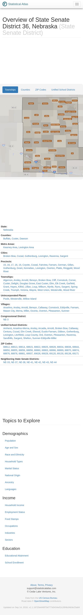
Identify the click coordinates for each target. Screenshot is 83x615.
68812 (6, 347)
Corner (72, 280)
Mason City (9, 310)
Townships (10, 89)
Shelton (27, 338)
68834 (60, 347)
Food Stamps (12, 519)
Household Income (14, 505)
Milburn (42, 286)
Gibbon (61, 331)
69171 (75, 353)
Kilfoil (21, 286)
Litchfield (19, 335)
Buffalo (6, 238)
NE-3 (6, 319)
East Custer (42, 283)
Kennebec (29, 268)
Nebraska (8, 230)
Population (10, 440)
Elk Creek (60, 283)
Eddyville (64, 307)
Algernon (7, 280)
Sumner (65, 310)
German (62, 264)
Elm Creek (26, 331)
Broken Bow (9, 256)
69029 (45, 353)
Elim (51, 283)
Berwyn (33, 280)
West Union (43, 290)
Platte (59, 268)
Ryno (57, 286)
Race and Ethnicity (14, 454)
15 (4, 264)
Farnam (53, 264)
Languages (10, 489)
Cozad (20, 256)
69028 (37, 353)
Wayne (32, 290)
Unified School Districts (63, 89)
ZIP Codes (40, 89)
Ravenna (54, 256)
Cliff (54, 280)
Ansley (17, 280)
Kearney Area (10, 247)
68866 (52, 350)
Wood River (69, 290)
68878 (14, 353)
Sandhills (8, 338)
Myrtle (50, 286)
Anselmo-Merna (21, 328)
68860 (37, 350)
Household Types (14, 461)
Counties (25, 89)
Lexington (43, 256)
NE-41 (30, 362)
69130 (60, 353)
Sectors (9, 539)
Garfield (70, 283)
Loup (34, 286)
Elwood (36, 331)
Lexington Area (26, 247)
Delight (14, 283)
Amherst (7, 328)
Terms (41, 585)
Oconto (34, 310)
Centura (7, 331)
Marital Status (12, 468)
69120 (52, 353)
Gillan (70, 264)
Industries (10, 533)
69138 (68, 353)
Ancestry (9, 482)
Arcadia (42, 328)
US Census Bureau (48, 598)
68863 (45, 350)
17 (12, 264)
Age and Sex (11, 447)
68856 (22, 350)
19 (20, 264)
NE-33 (6, 362)
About (33, 585)
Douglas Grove (27, 283)
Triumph (15, 290)
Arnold (25, 280)
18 (16, 264)
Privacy (49, 585)
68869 (60, 350)
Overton (51, 268)
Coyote (26, 264)
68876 (6, 353)
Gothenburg (31, 256)
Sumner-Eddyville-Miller (44, 338)
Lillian (28, 286)
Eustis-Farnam (49, 331)
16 (8, 264)
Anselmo (7, 307)
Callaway (42, 307)
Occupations (11, 526)
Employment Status (15, 512)
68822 (37, 347)
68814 (22, 347)
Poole (6, 298)
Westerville (56, 290)
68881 (22, 353)
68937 (29, 353)
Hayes (13, 286)
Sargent (64, 256)
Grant (20, 268)
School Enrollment (14, 562)
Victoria (24, 290)
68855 (14, 350)
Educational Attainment (16, 555)
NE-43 (45, 362)
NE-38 (22, 362)
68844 (75, 347)
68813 (14, 347)
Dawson (24, 238)
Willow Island (29, 298)
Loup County (31, 335)
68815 (29, 347)
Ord (41, 335)
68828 (52, 347)
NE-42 (38, 362)
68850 (6, 350)
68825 (45, 347)
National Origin (12, 475)
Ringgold (67, 268)
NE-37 (14, 362)
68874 (75, 350)
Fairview (43, 264)
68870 (68, 350)
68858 (29, 350)
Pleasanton (54, 310)
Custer (15, 238)
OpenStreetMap (41, 601)
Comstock (62, 280)
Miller (26, 310)
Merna (19, 310)
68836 (68, 347)
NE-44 (53, 362)
